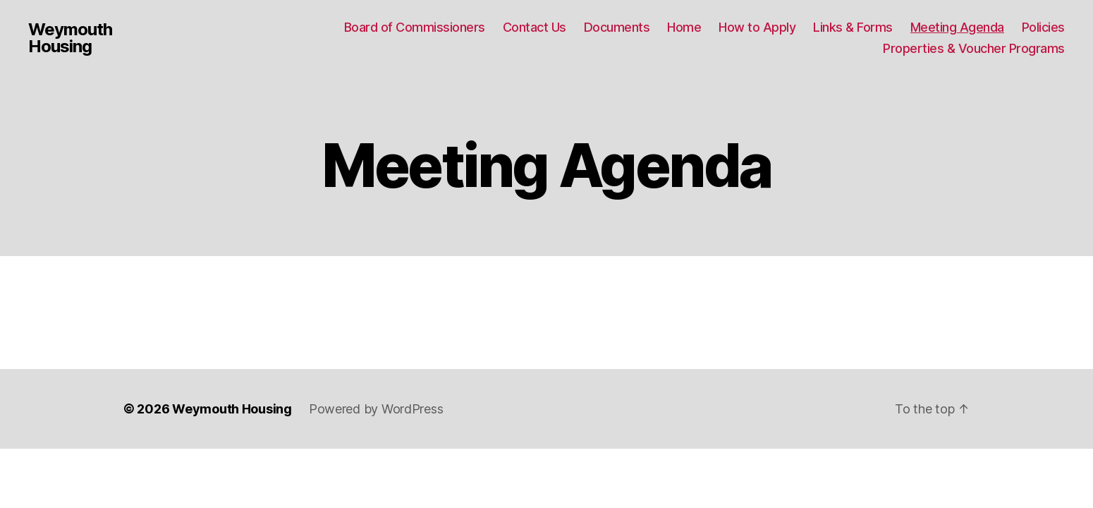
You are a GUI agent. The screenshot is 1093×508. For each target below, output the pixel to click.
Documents (617, 27)
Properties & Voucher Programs (974, 48)
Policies (1043, 27)
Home (684, 27)
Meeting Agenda (957, 27)
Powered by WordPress (376, 408)
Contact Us (534, 27)
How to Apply (757, 27)
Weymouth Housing (70, 38)
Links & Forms (853, 27)
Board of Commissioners (414, 27)
